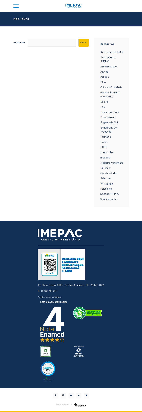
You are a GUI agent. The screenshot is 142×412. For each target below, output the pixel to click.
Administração (108, 67)
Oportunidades (108, 173)
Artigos (104, 77)
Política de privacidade (50, 297)
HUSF (103, 147)
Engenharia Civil (109, 122)
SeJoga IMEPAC (109, 194)
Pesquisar (19, 43)
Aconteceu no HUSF (112, 52)
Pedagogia (106, 184)
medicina (105, 158)
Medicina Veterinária (111, 163)
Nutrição (105, 168)
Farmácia (105, 137)
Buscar (83, 42)
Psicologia (106, 189)
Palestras (105, 178)
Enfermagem (107, 117)
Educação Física (109, 112)
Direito (104, 102)
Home (103, 142)
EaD (102, 107)
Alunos (104, 72)
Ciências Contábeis (111, 87)
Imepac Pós (107, 152)
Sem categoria (108, 199)
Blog (103, 82)
